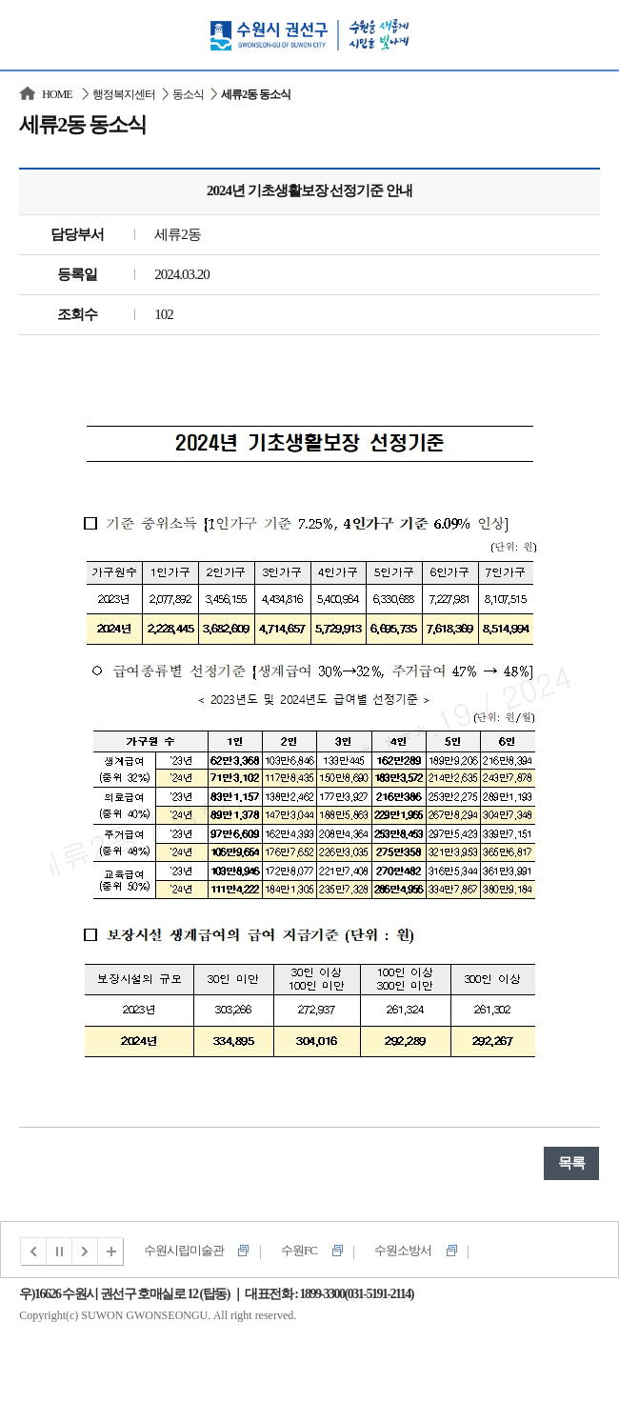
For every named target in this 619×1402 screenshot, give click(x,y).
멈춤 (60, 1251)
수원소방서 (402, 1250)
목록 (571, 1163)
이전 (33, 1251)
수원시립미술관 (184, 1250)
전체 (111, 1251)
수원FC (299, 1250)
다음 (85, 1251)
